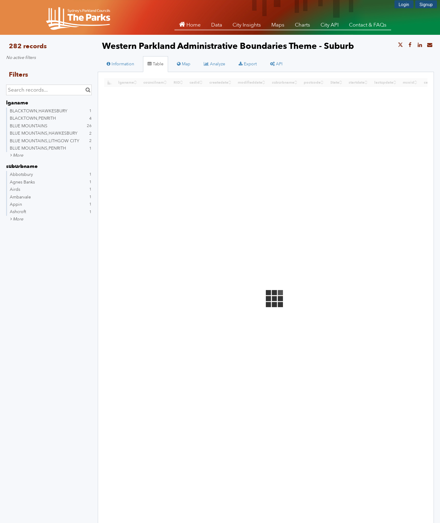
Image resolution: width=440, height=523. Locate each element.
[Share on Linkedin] (420, 45)
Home (193, 24)
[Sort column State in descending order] (340, 83)
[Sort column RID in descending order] (181, 83)
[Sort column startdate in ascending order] (366, 81)
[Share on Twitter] (400, 45)
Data (216, 24)
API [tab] (276, 64)
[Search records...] (49, 90)
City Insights (247, 24)
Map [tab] (183, 64)
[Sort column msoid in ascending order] (415, 81)
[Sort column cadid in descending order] (201, 83)
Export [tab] (248, 64)
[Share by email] (429, 45)
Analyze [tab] (214, 64)
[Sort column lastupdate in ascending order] (394, 81)
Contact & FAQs (368, 24)
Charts (302, 24)
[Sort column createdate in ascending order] (229, 81)
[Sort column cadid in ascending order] (201, 81)
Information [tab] (120, 64)
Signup (426, 4)
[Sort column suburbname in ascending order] (295, 81)
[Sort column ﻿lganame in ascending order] (135, 81)
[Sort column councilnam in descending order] (165, 83)
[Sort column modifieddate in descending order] (263, 83)
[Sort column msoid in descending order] (415, 83)
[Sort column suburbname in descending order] (295, 83)
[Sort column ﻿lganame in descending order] (135, 83)
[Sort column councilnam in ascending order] (165, 81)
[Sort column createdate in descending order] (229, 83)
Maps (277, 24)
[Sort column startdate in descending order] (366, 83)
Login (404, 4)
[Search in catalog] (88, 90)
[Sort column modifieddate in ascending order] (263, 81)
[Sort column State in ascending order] (340, 81)
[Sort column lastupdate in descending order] (394, 83)
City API (330, 24)
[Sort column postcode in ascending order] (322, 81)
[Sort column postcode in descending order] (322, 83)
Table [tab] (155, 64)
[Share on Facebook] (410, 45)
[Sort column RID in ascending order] (181, 81)
